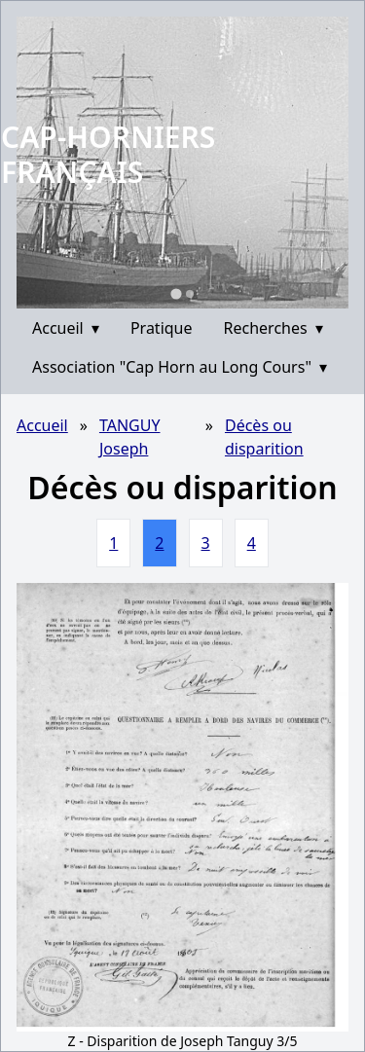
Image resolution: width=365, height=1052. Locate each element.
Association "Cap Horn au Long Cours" (179, 367)
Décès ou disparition (264, 437)
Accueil (65, 328)
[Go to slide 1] (175, 293)
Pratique (161, 328)
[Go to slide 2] (190, 294)
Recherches (273, 328)
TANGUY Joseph (130, 437)
